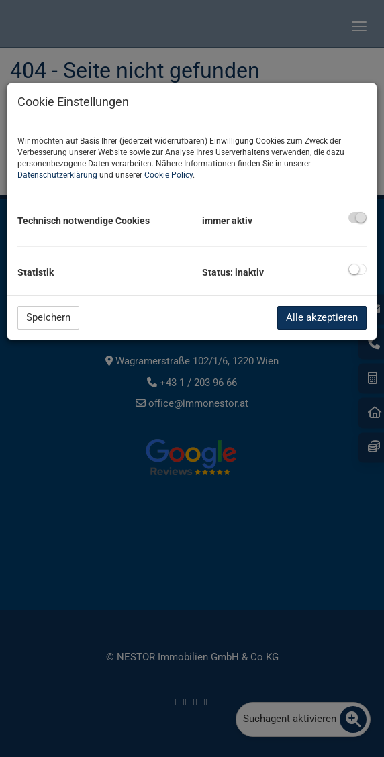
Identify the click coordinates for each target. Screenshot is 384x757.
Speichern (48, 317)
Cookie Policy (168, 175)
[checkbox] (357, 217)
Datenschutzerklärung (57, 175)
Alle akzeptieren (322, 317)
